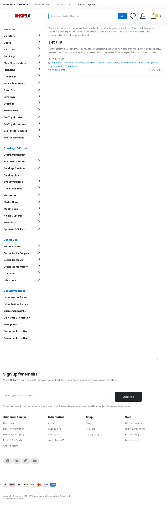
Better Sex (57, 62)
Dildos (7, 42)
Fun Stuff (100, 62)
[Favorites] (133, 16)
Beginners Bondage (15, 154)
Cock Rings (10, 76)
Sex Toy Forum (55, 434)
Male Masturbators (15, 63)
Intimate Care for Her (15, 297)
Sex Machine (11, 110)
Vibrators (9, 36)
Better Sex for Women (16, 266)
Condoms (9, 273)
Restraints (10, 222)
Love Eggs (9, 97)
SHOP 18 (55, 42)
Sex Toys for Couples (15, 130)
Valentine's (71, 66)
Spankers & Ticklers (15, 229)
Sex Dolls (9, 103)
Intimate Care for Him (16, 304)
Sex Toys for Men (13, 117)
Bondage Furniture (14, 168)
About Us (52, 423)
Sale (88, 423)
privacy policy (124, 406)
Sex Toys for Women (15, 124)
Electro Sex (10, 195)
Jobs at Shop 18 (56, 440)
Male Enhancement (14, 83)
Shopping (59, 66)
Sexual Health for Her (15, 331)
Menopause (10, 324)
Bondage (68, 62)
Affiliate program (134, 423)
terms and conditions (103, 406)
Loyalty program (94, 434)
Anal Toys (9, 49)
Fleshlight (90, 62)
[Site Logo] (23, 16)
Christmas (79, 62)
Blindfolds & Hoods (14, 161)
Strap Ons (9, 90)
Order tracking (11, 445)
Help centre (9, 423)
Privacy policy (132, 434)
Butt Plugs (9, 56)
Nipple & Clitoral (13, 215)
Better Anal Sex (12, 246)
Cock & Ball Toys (13, 188)
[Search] (122, 16)
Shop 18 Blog (54, 428)
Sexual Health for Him (16, 338)
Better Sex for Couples (16, 253)
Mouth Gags (11, 209)
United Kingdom (84, 4)
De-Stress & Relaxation (17, 317)
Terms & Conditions (135, 428)
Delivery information (13, 428)
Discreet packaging (13, 434)
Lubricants (10, 280)
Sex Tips (150, 62)
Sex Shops (139, 62)
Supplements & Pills (15, 311)
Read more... (156, 70)
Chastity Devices (13, 181)
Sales (115, 62)
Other (109, 62)
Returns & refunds (12, 440)
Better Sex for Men (14, 260)
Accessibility (131, 440)
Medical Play (11, 202)
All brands (91, 428)
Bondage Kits (11, 175)
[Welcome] (143, 16)
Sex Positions (126, 62)
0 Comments (58, 69)
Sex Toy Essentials (14, 137)
